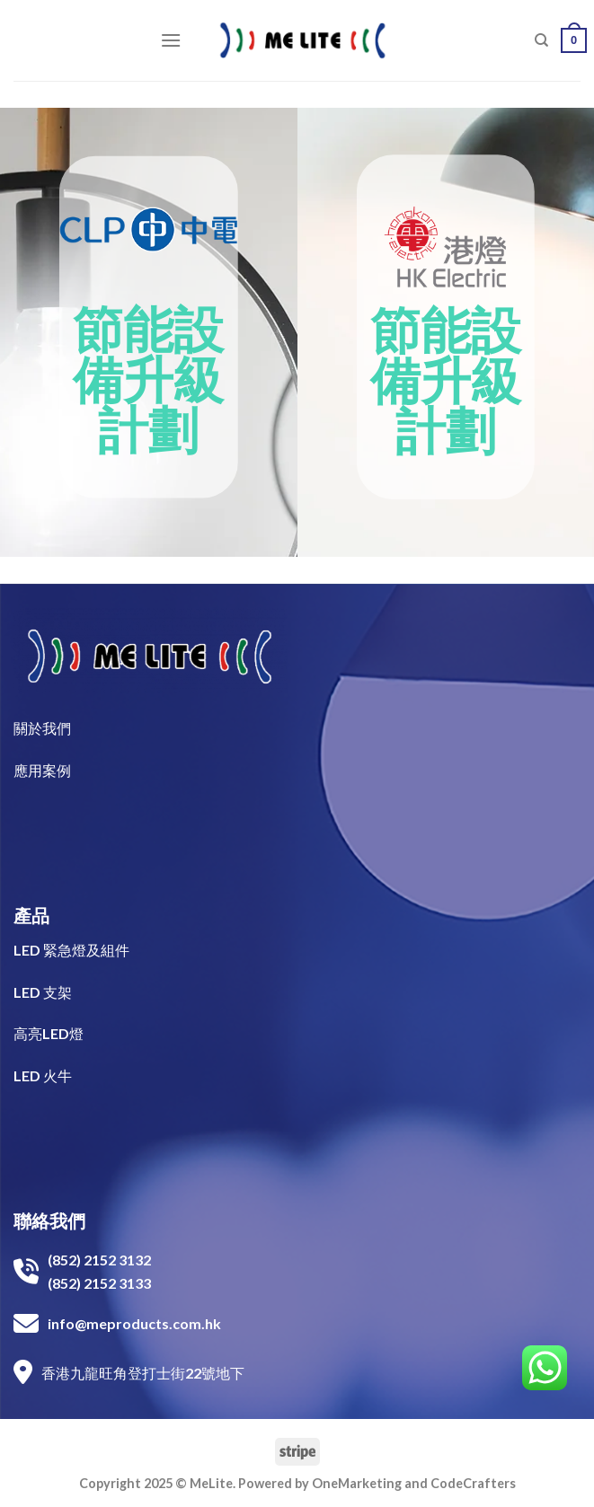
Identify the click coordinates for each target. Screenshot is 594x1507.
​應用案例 (42, 770)
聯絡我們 (49, 1220)
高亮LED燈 (48, 1033)
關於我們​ (42, 727)
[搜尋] (541, 40)
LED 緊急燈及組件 (71, 949)
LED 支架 (42, 991)
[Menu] (171, 40)
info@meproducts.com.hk (134, 1323)
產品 (31, 915)
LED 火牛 (42, 1075)
